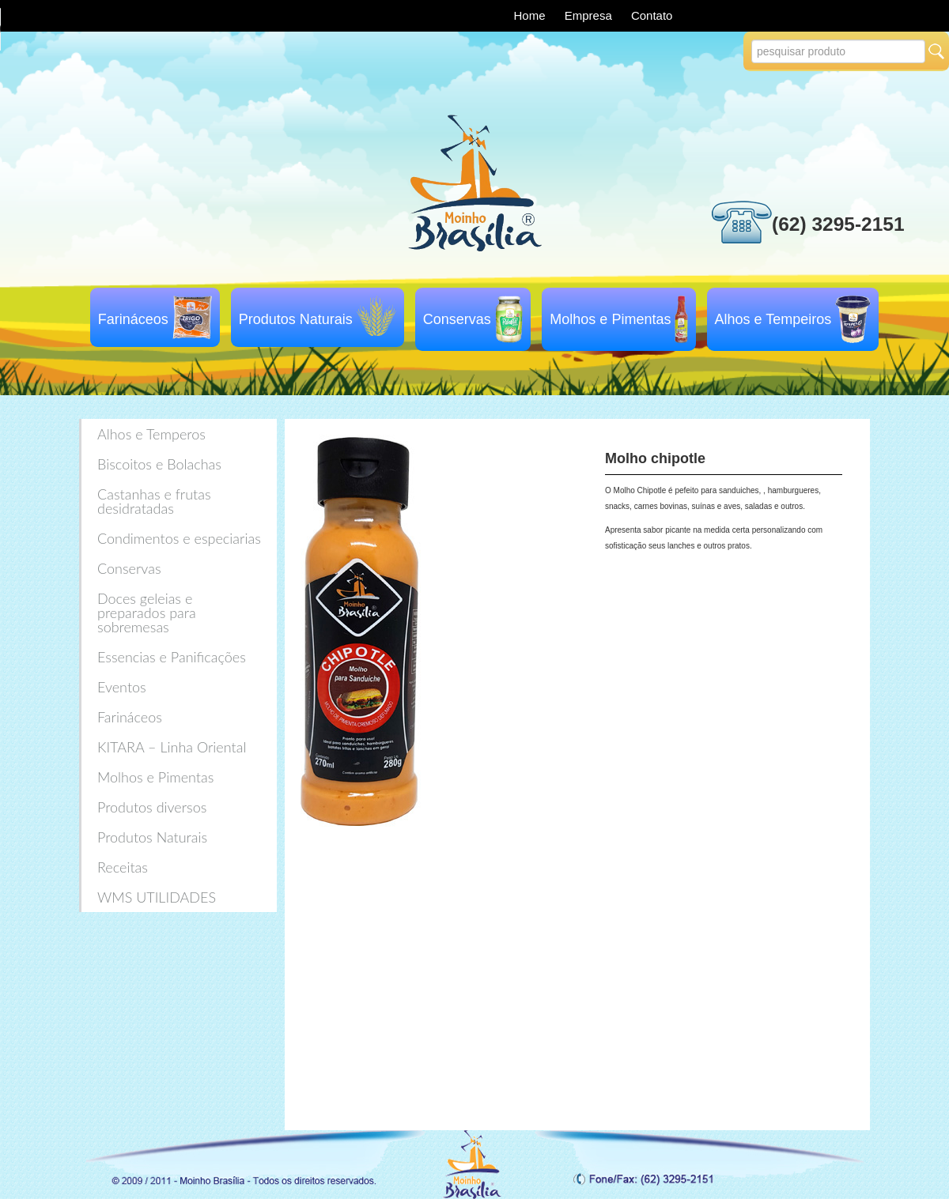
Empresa (590, 15)
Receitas (122, 867)
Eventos (121, 687)
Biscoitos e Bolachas (159, 464)
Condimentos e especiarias (179, 538)
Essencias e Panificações (171, 656)
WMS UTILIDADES (156, 897)
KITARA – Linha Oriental (171, 747)
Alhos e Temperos (151, 434)
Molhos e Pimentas (610, 319)
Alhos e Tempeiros (773, 319)
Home (531, 15)
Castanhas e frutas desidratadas (154, 501)
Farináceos (133, 319)
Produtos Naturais (296, 319)
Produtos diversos (151, 807)
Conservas (457, 319)
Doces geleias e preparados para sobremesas (146, 612)
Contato (652, 15)
